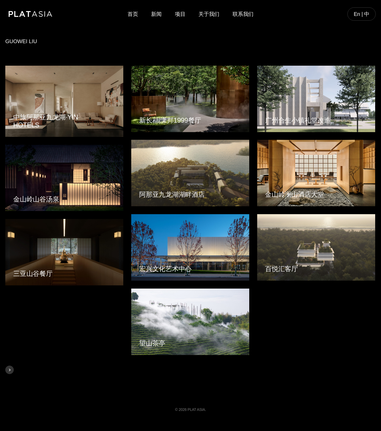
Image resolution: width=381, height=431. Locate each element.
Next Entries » (9, 370)
